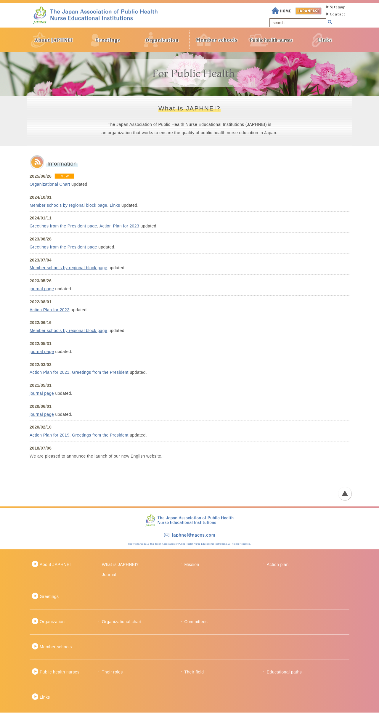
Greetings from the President (100, 376)
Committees (196, 626)
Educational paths (284, 676)
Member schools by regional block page (68, 209)
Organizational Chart (50, 188)
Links (115, 209)
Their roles (112, 676)
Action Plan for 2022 (49, 314)
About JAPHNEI (55, 568)
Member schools (56, 651)
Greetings (49, 601)
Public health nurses (59, 676)
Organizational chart (122, 626)
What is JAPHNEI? (120, 568)
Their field (194, 676)
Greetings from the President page (63, 230)
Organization (52, 626)
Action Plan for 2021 (49, 376)
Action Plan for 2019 (49, 439)
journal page (42, 293)
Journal (109, 578)
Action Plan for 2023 (119, 230)
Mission (191, 568)
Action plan (278, 568)
